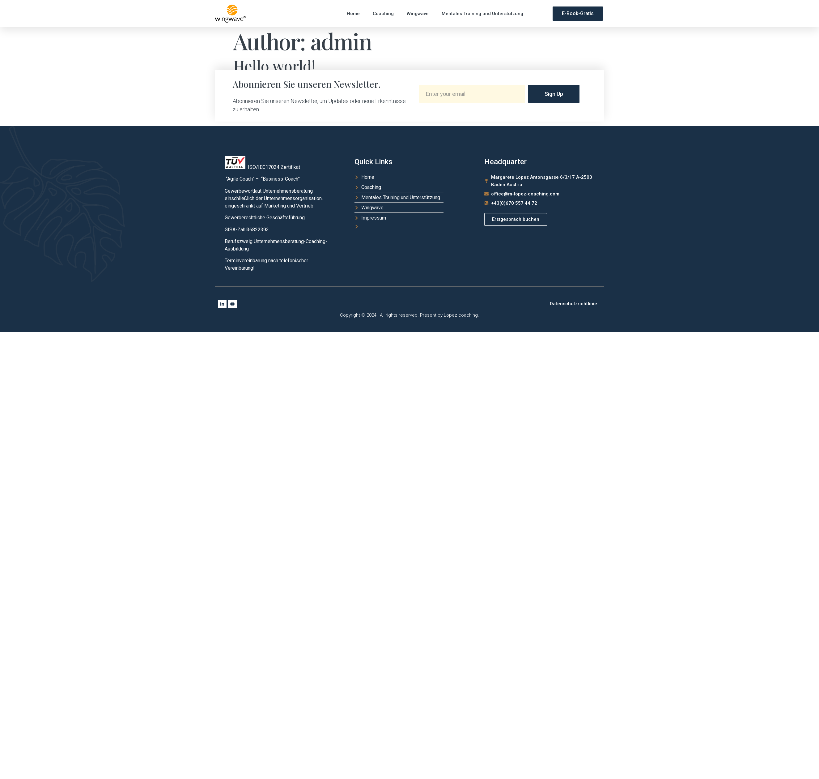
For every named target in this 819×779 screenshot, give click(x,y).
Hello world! (274, 65)
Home (353, 13)
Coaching (383, 13)
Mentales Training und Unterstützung (482, 13)
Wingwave (418, 13)
